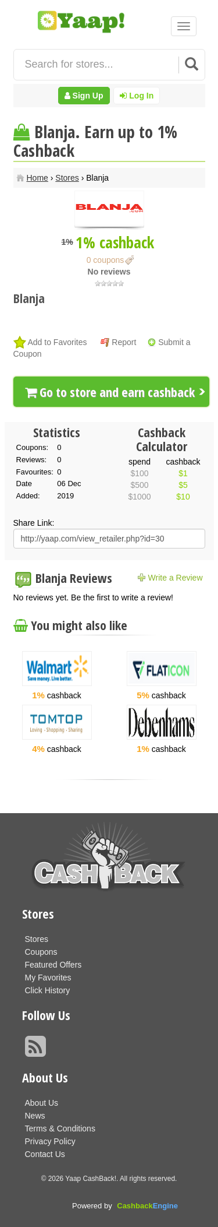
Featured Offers (53, 964)
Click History (47, 990)
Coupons (41, 952)
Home (37, 177)
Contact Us (45, 1154)
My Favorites (48, 977)
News (35, 1115)
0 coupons (105, 260)
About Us (42, 1103)
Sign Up (84, 95)
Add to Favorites (57, 342)
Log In (136, 95)
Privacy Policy (50, 1141)
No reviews (109, 271)
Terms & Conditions (60, 1128)
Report (124, 342)
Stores (66, 177)
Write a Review (175, 577)
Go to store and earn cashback (110, 391)
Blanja (29, 298)
